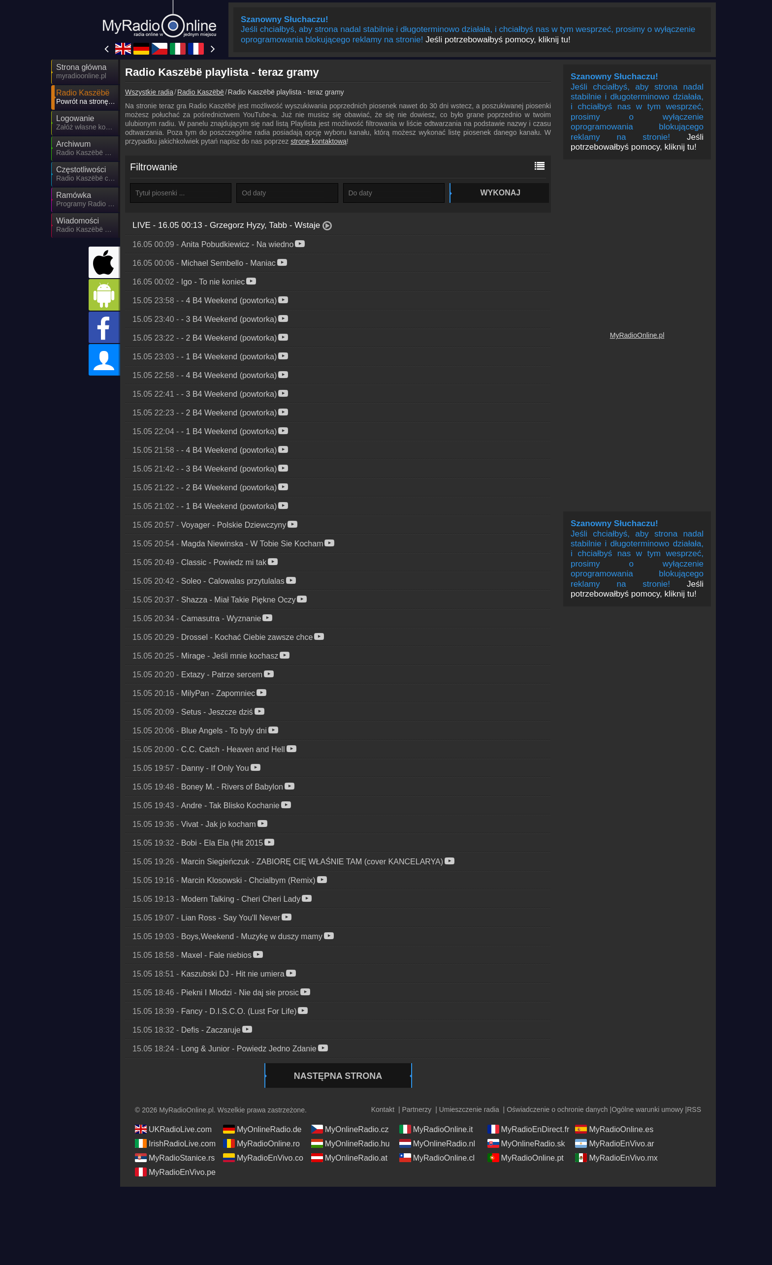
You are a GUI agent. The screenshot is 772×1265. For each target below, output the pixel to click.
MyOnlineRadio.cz (350, 1129)
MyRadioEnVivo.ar (614, 1143)
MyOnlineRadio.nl (437, 1143)
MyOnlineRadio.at (349, 1157)
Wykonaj (499, 193)
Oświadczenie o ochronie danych (557, 1109)
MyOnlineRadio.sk (526, 1143)
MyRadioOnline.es (614, 1129)
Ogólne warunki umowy (647, 1109)
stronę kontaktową (318, 141)
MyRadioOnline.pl (637, 335)
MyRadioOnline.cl (437, 1157)
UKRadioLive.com (173, 1129)
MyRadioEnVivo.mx (616, 1157)
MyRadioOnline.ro (261, 1143)
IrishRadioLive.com (175, 1143)
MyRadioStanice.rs (175, 1157)
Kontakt (382, 1109)
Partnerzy (416, 1109)
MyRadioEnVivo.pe (175, 1172)
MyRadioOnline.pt (525, 1157)
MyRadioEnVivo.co (263, 1157)
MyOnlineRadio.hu (350, 1143)
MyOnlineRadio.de (262, 1129)
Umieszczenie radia (469, 1109)
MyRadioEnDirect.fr (528, 1129)
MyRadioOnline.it (436, 1129)
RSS (694, 1109)
